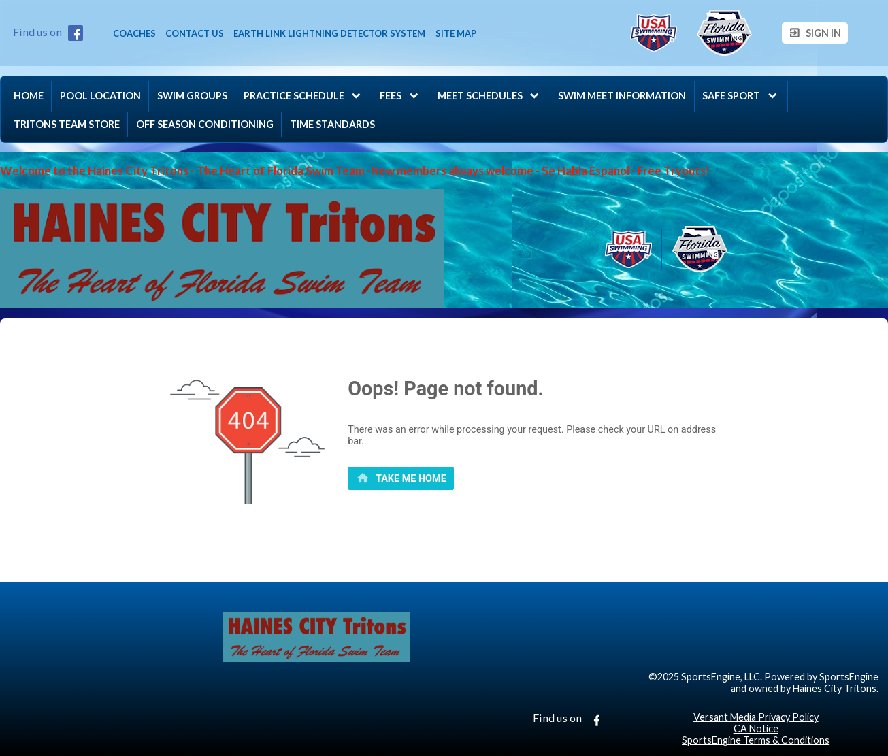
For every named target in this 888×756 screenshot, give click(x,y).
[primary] (401, 478)
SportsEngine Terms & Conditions (755, 740)
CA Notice (756, 728)
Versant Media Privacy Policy (756, 717)
